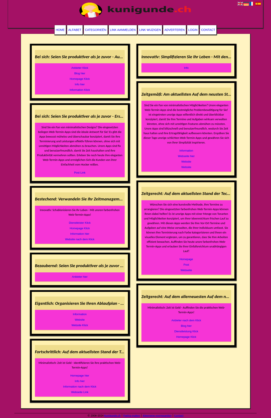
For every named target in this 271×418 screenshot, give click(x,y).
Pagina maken (131, 415)
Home (60, 30)
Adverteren (175, 30)
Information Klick (80, 89)
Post (186, 264)
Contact (208, 30)
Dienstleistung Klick (186, 331)
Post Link (79, 172)
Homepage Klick (80, 78)
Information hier (79, 233)
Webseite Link (79, 392)
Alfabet (74, 30)
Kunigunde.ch (112, 415)
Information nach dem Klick (79, 386)
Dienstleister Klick (80, 222)
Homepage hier (79, 375)
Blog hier (79, 73)
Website (80, 319)
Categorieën (95, 30)
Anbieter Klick (79, 67)
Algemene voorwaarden (157, 415)
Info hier (80, 84)
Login (193, 30)
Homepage (186, 259)
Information (80, 314)
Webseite (186, 270)
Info (186, 67)
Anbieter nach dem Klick (186, 320)
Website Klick (80, 325)
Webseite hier (186, 156)
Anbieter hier (80, 276)
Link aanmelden (123, 30)
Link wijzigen (150, 30)
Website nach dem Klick (79, 239)
